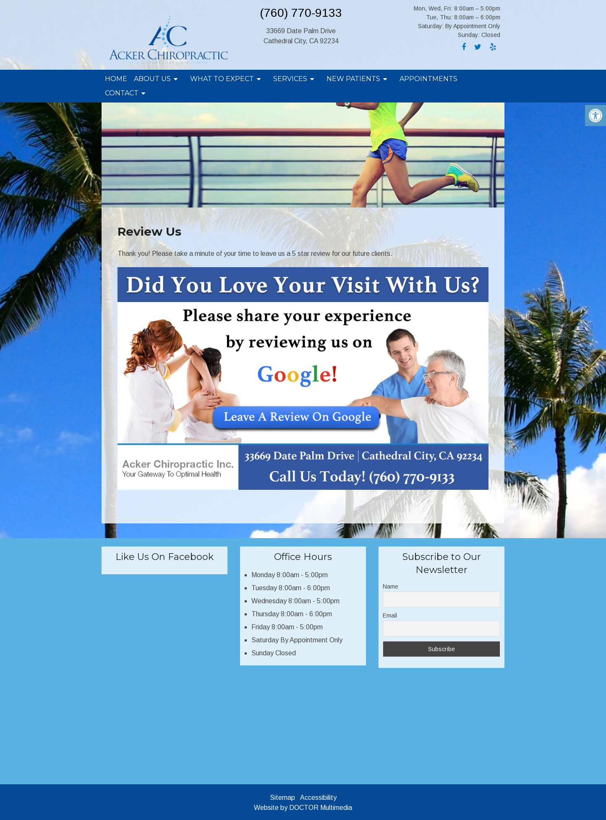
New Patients (353, 79)
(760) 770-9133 (301, 12)
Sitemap (282, 797)
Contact (121, 93)
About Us (152, 79)
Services (290, 79)
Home (116, 79)
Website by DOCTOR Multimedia (303, 807)
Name (390, 586)
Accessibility (318, 797)
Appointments (428, 79)
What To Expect (222, 79)
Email (390, 615)
